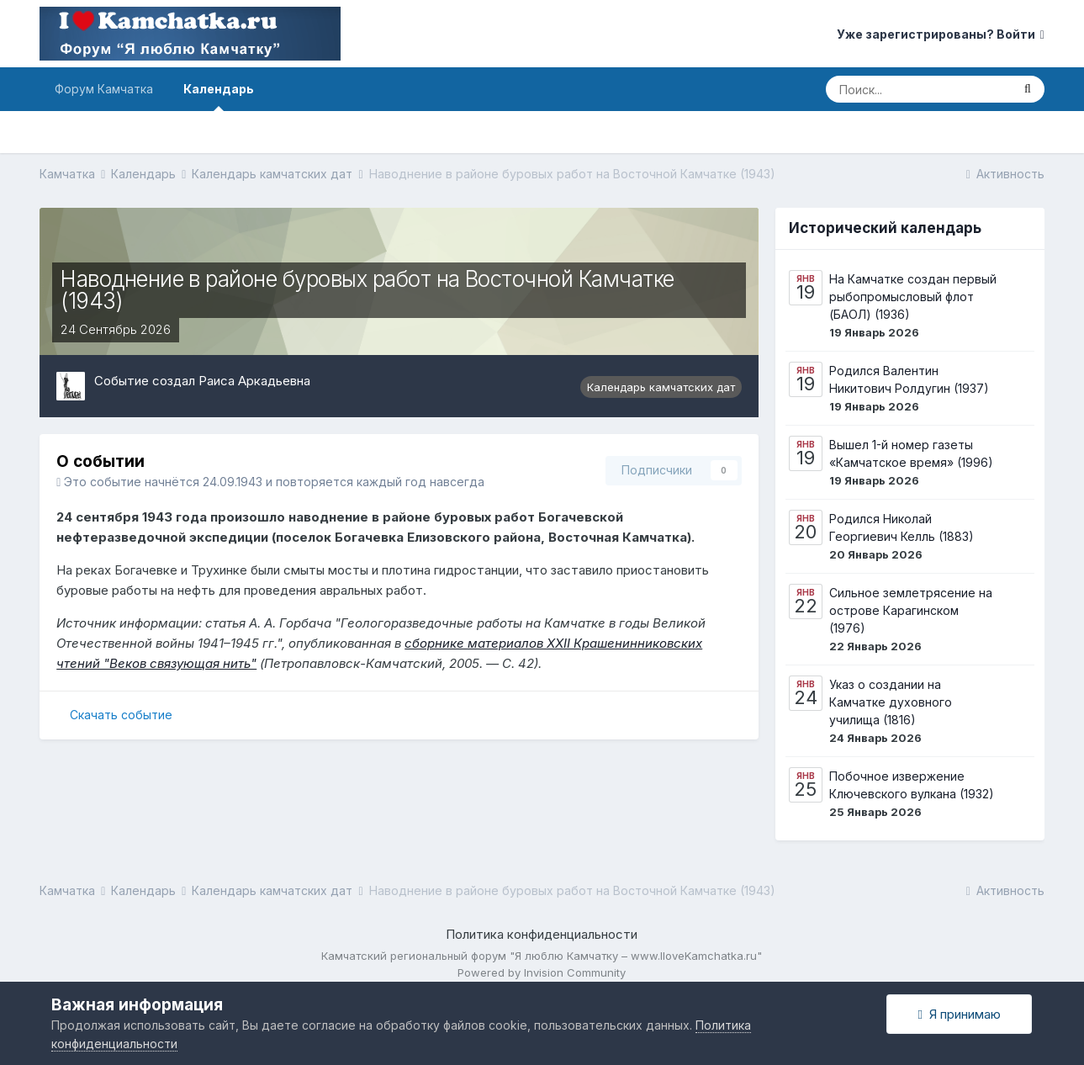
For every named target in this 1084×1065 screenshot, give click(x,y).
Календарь (218, 96)
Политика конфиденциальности (541, 934)
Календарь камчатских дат (661, 387)
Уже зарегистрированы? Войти (940, 34)
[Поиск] (918, 89)
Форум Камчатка (104, 89)
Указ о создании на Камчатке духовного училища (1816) (890, 702)
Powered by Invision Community (541, 972)
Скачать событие (121, 714)
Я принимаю (958, 1014)
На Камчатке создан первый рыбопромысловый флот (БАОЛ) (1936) (913, 296)
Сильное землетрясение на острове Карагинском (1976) (910, 610)
